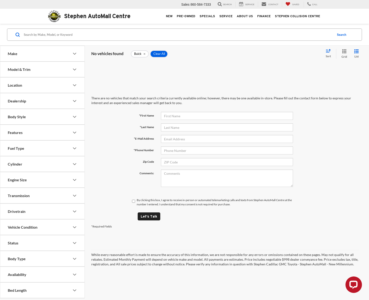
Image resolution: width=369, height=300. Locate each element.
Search (341, 34)
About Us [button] (245, 16)
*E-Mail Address (144, 138)
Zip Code (148, 161)
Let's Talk (149, 216)
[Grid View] (343, 54)
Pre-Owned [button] (186, 16)
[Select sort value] (329, 53)
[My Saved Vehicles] (292, 4)
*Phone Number (144, 150)
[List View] (356, 54)
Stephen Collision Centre (297, 16)
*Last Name (147, 127)
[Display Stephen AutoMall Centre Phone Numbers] (312, 4)
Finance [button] (264, 16)
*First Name (146, 115)
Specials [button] (207, 16)
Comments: (147, 173)
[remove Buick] (140, 53)
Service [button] (226, 16)
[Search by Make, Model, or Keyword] (177, 34)
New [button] (169, 16)
